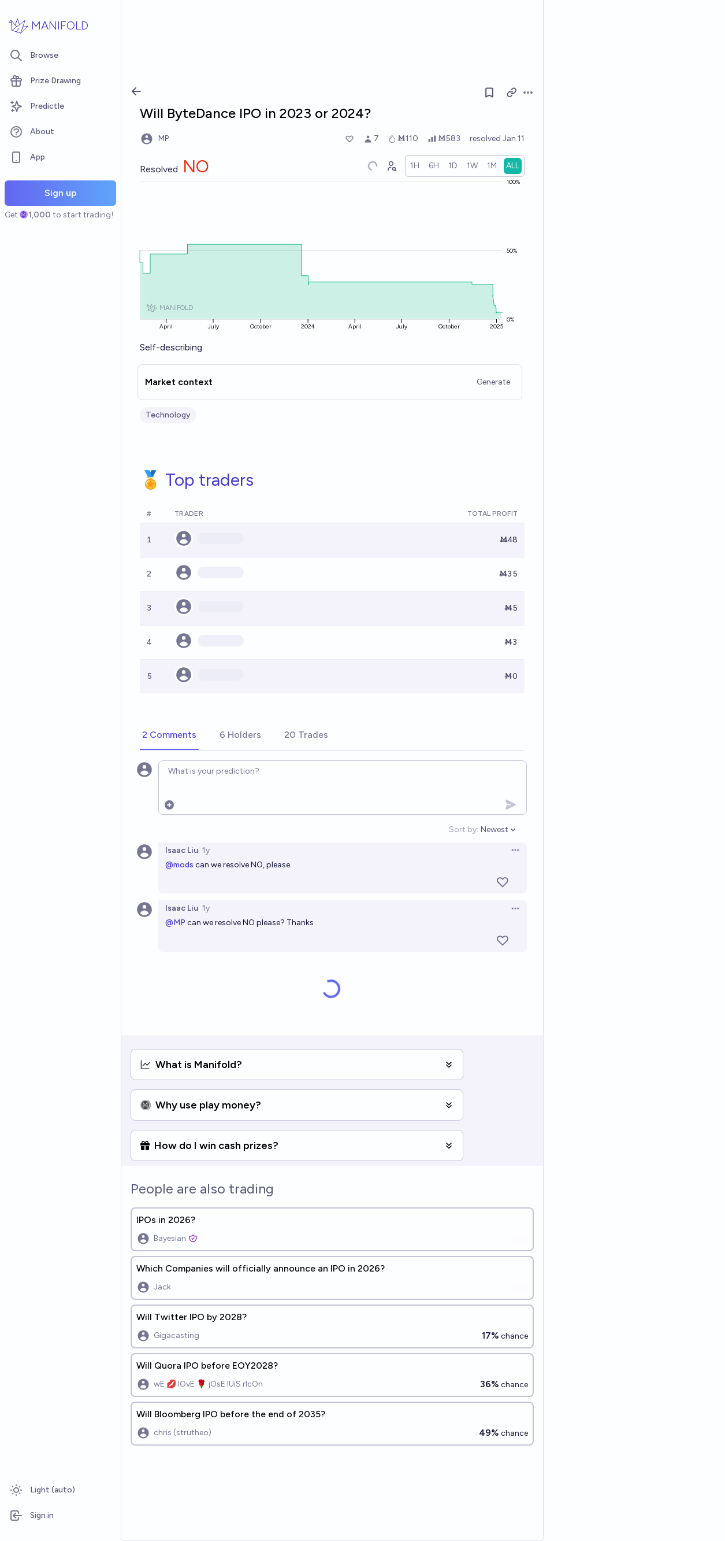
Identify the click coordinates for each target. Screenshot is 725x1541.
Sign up (60, 192)
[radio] (415, 166)
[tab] (169, 735)
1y (206, 850)
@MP (175, 922)
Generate (493, 382)
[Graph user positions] (391, 166)
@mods (179, 865)
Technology (168, 415)
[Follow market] (489, 92)
